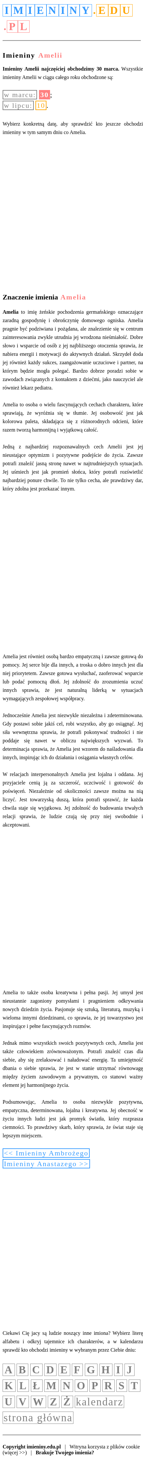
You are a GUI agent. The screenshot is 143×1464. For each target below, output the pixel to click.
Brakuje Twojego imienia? (65, 1452)
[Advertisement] (71, 215)
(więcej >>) (15, 1452)
